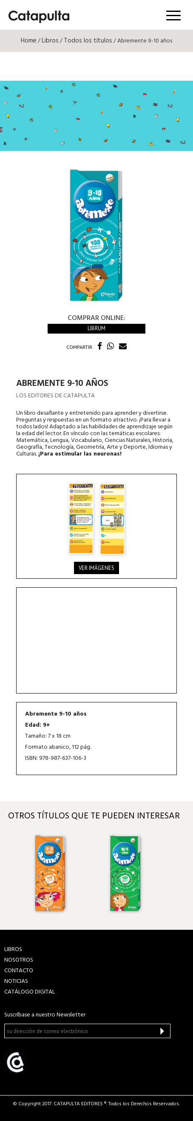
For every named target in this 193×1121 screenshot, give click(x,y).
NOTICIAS (16, 981)
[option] (59, 872)
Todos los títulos (88, 41)
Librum (96, 328)
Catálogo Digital (29, 992)
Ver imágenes (96, 568)
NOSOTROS (18, 960)
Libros (50, 41)
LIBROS (13, 949)
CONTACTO (18, 971)
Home (29, 41)
